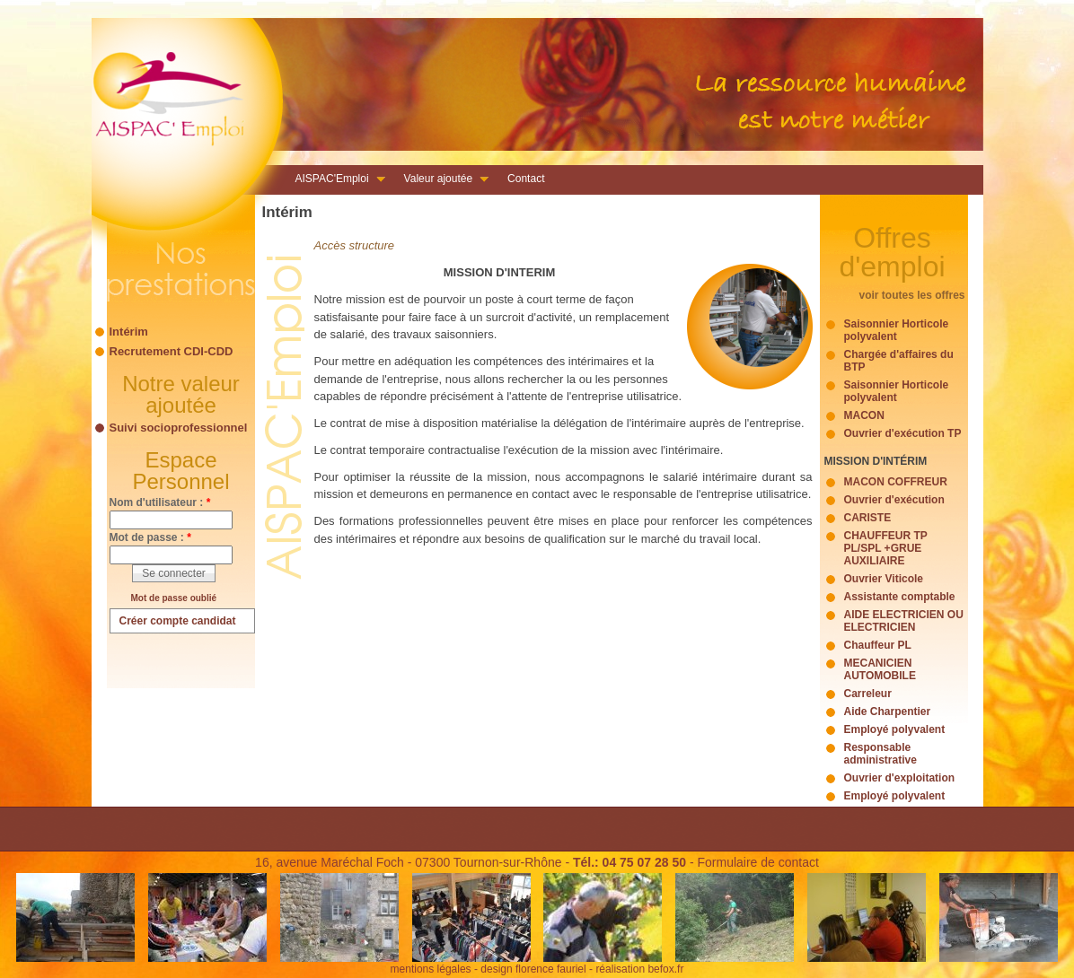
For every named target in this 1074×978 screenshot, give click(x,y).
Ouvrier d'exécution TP (903, 433)
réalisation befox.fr (639, 969)
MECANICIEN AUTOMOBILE (880, 669)
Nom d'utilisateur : (160, 502)
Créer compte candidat (177, 621)
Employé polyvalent (895, 729)
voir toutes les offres (911, 295)
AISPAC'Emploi (335, 180)
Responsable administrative (880, 753)
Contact (525, 178)
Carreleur (868, 693)
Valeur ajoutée (441, 180)
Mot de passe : (150, 537)
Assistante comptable (899, 596)
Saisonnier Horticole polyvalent (896, 330)
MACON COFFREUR (895, 482)
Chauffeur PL (877, 645)
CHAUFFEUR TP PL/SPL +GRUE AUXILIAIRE (886, 548)
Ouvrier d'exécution (894, 499)
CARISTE (868, 517)
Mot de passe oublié (174, 598)
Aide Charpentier (887, 711)
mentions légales (431, 969)
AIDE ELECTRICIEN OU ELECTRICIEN (904, 620)
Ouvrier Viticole (883, 578)
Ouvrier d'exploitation (899, 778)
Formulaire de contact (757, 862)
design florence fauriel (532, 969)
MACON (864, 415)
